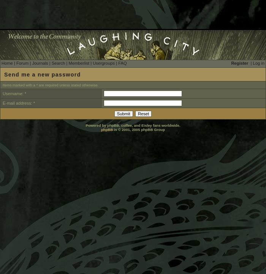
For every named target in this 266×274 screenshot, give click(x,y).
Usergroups (104, 63)
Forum (22, 63)
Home (7, 63)
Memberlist (78, 63)
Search (58, 63)
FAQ (122, 63)
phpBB (107, 129)
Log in (258, 63)
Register (240, 63)
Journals (40, 63)
